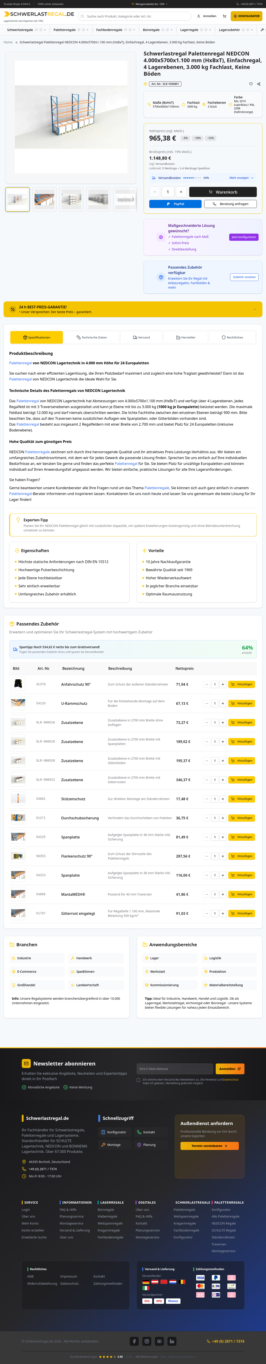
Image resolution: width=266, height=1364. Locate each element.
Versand (144, 337)
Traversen (219, 1244)
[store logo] (39, 14)
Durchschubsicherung (80, 818)
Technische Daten (94, 337)
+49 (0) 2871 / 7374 (251, 4)
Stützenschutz (73, 798)
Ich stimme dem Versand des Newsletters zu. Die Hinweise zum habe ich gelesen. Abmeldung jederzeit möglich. (190, 1081)
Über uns (28, 1216)
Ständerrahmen (223, 1237)
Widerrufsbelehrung (42, 1283)
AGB (30, 1276)
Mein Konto (30, 1223)
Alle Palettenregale (226, 1216)
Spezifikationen (39, 337)
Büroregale (106, 1209)
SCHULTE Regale (224, 1230)
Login (26, 1209)
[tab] (133, 309)
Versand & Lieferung (75, 1230)
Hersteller (188, 337)
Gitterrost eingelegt (78, 913)
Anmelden (230, 1069)
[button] (17, 199)
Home (8, 42)
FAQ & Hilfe (68, 1209)
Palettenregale (37, 451)
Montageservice (71, 1223)
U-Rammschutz (74, 703)
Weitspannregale (110, 1223)
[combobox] (134, 16)
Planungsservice (72, 1216)
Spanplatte (70, 837)
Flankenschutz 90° (76, 856)
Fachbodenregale (110, 1237)
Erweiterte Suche (34, 1237)
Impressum (68, 1276)
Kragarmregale (109, 1230)
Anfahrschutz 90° (76, 684)
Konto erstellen (33, 1230)
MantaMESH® (73, 894)
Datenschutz (231, 1079)
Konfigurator (183, 1237)
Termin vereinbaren (209, 1146)
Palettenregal (20, 362)
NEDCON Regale (224, 1223)
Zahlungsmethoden (107, 1283)
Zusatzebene (72, 722)
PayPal (179, 204)
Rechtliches (235, 337)
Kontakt (141, 1223)
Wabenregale (107, 1216)
